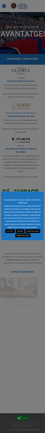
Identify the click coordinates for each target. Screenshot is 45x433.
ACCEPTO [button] (10, 231)
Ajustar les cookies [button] (33, 231)
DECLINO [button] (20, 231)
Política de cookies (23, 235)
